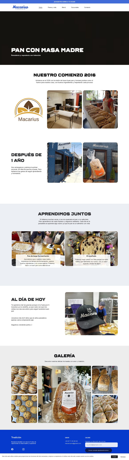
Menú (64, 7)
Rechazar (123, 456)
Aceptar (114, 456)
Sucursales (75, 7)
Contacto (87, 7)
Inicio (40, 7)
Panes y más (52, 7)
